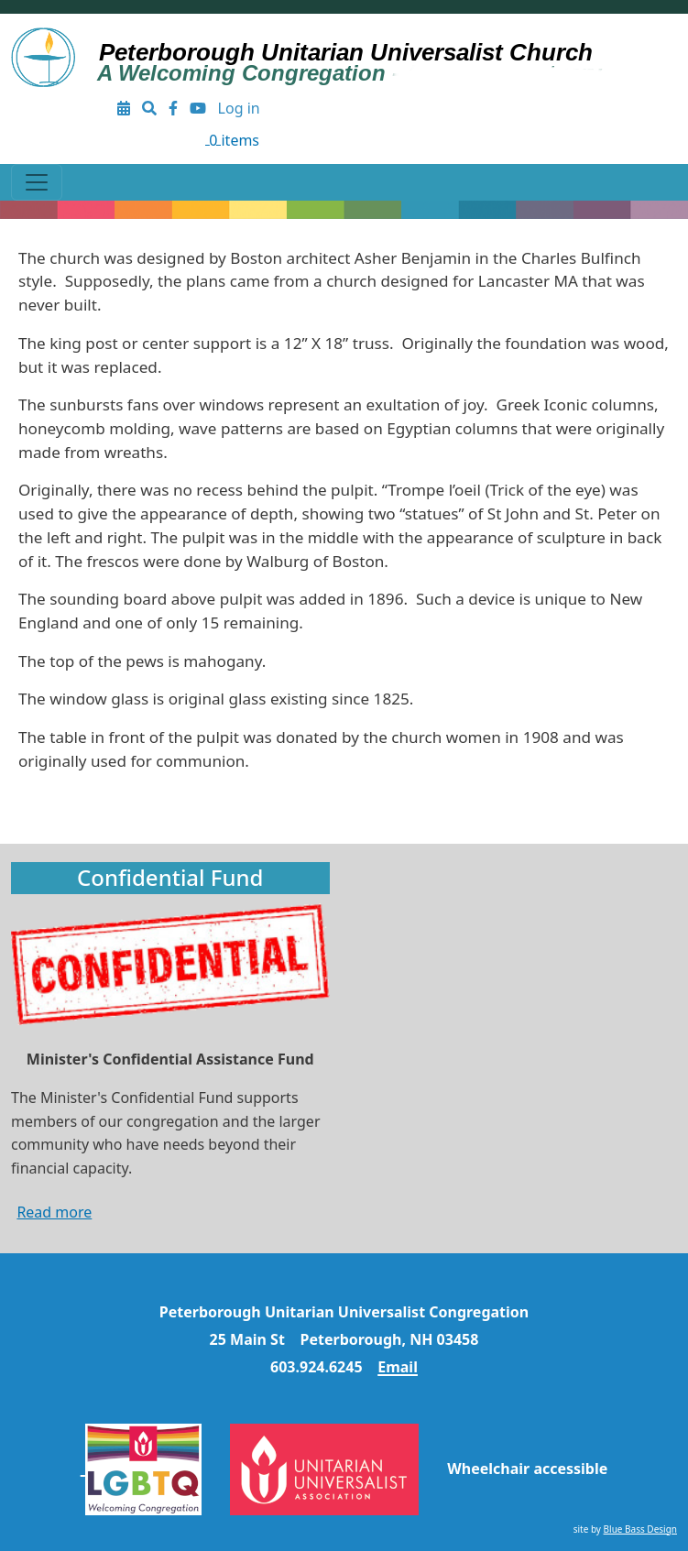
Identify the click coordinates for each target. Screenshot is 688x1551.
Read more (54, 1212)
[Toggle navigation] (36, 182)
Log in (239, 108)
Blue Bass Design (640, 1529)
